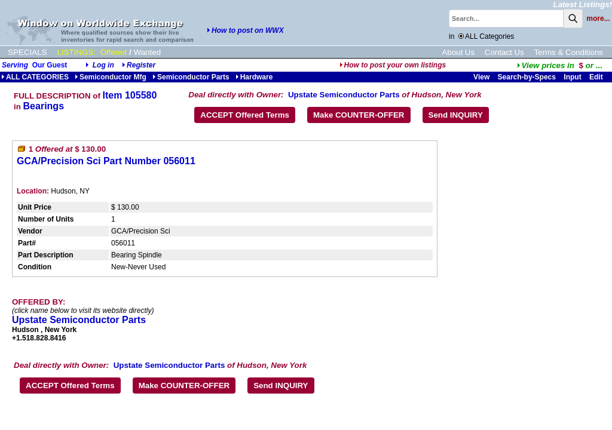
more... (598, 18)
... (559, 65)
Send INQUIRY (456, 114)
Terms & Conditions (568, 52)
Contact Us (504, 52)
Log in (103, 65)
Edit (597, 77)
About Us (458, 52)
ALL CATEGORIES (35, 77)
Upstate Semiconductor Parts (344, 94)
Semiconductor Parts (191, 77)
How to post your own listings (392, 65)
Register (141, 65)
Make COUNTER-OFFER (359, 114)
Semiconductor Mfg (110, 77)
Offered (113, 52)
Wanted (147, 52)
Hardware (254, 77)
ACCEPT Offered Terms (244, 114)
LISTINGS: (76, 52)
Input (572, 77)
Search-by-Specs (527, 77)
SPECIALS (27, 52)
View (481, 77)
